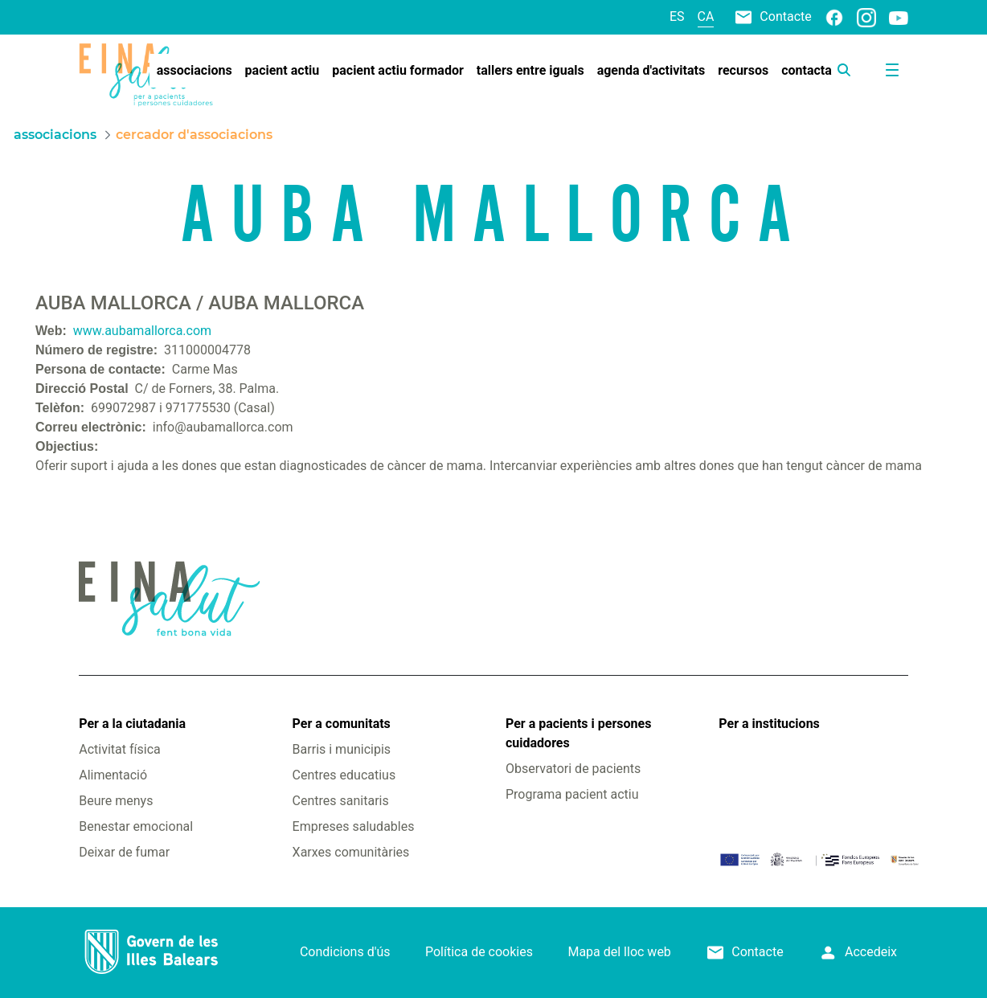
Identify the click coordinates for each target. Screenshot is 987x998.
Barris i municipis (342, 749)
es (677, 16)
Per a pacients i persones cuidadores (578, 733)
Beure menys (116, 800)
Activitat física (119, 749)
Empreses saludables (354, 826)
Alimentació (113, 775)
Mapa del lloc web (618, 951)
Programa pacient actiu (572, 794)
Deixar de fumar (124, 852)
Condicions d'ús (345, 951)
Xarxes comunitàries (351, 852)
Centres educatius (344, 775)
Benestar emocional (136, 826)
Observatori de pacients (573, 768)
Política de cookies (479, 951)
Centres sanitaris (341, 800)
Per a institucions (769, 723)
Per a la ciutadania (132, 723)
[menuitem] (194, 71)
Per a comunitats (342, 723)
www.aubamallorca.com (142, 330)
